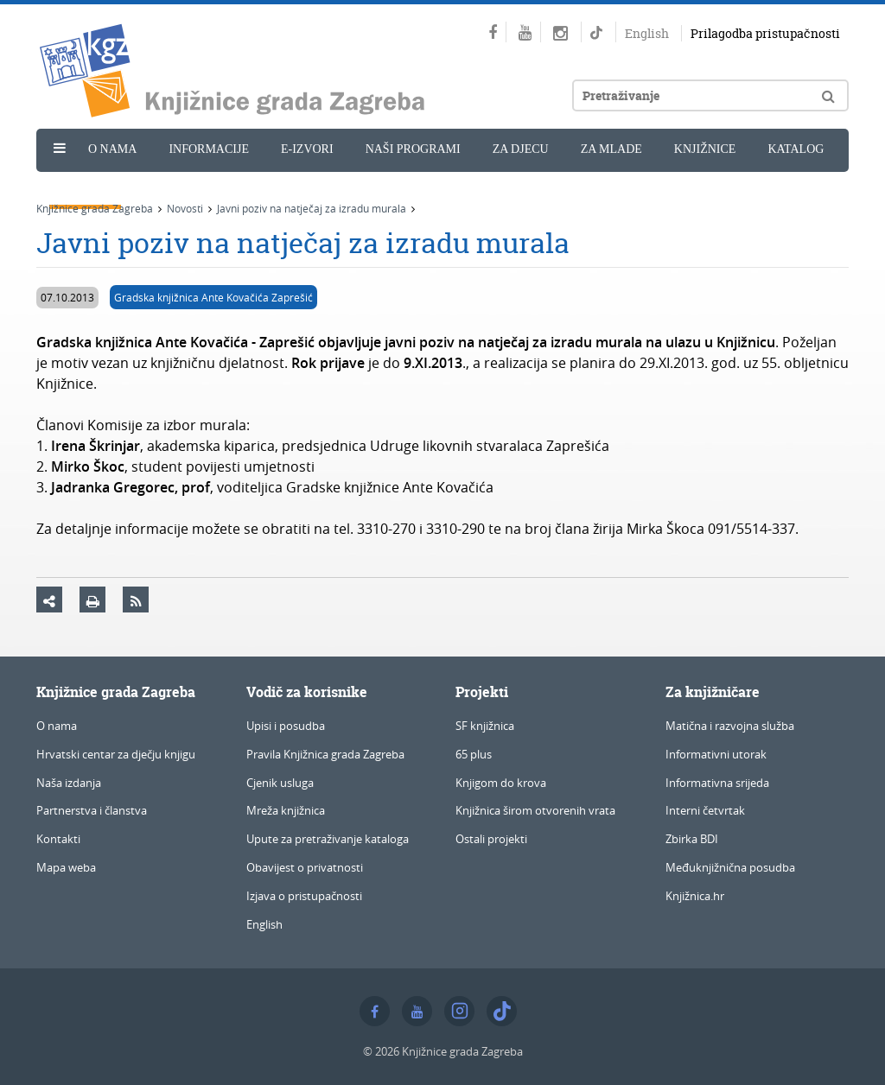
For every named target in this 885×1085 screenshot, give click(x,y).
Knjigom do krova (500, 782)
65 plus (473, 754)
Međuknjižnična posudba (730, 867)
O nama (112, 149)
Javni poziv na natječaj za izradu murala (311, 208)
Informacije (209, 149)
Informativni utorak (716, 754)
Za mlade (611, 149)
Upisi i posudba (285, 725)
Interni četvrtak (705, 810)
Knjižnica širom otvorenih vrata (535, 810)
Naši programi (413, 149)
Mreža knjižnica (285, 810)
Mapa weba (66, 867)
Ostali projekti (491, 839)
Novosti (85, 187)
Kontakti (58, 839)
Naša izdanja (68, 782)
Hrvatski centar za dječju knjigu (115, 754)
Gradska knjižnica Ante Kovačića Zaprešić (213, 297)
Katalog (795, 149)
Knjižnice (705, 149)
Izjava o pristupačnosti (304, 896)
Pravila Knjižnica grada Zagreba (325, 754)
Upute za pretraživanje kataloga (327, 839)
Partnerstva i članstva (91, 810)
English (647, 33)
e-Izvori (307, 149)
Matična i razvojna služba (729, 725)
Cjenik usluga (280, 782)
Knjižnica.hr (694, 896)
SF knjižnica (484, 725)
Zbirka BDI (691, 839)
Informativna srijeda (717, 782)
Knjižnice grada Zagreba (94, 208)
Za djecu (521, 149)
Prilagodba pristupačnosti (765, 33)
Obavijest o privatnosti (304, 867)
